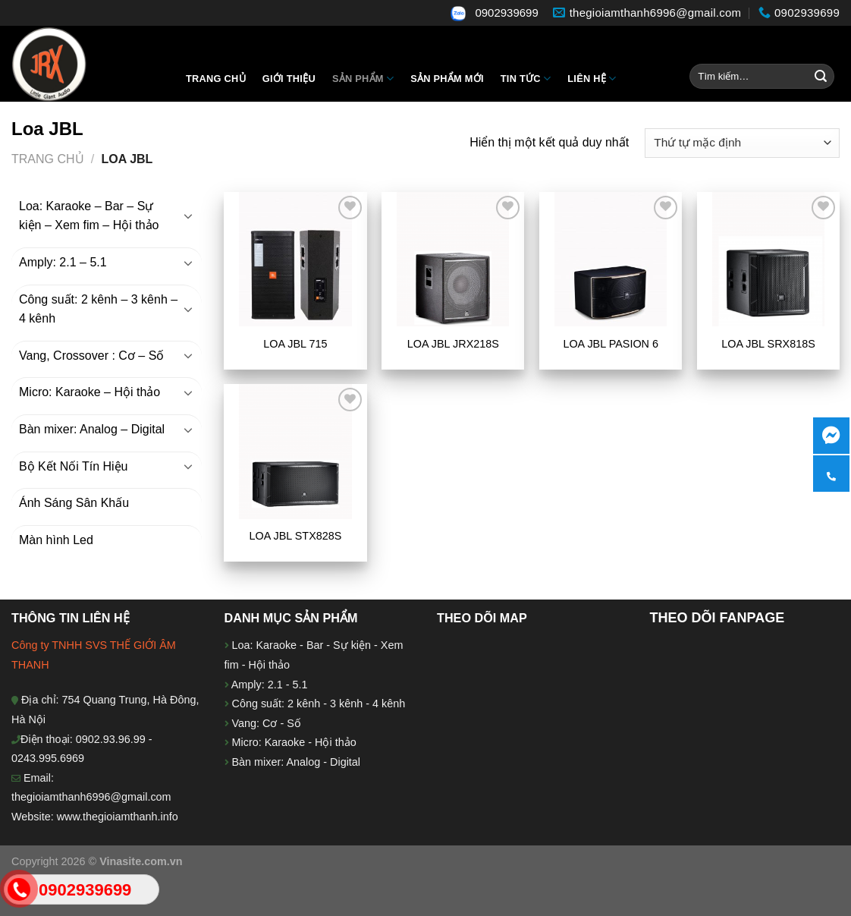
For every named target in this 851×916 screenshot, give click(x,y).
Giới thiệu (289, 78)
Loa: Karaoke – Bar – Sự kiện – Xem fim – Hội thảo (89, 216)
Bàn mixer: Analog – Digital (92, 429)
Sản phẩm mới (447, 78)
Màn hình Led (56, 540)
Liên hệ (591, 78)
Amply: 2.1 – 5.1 (63, 262)
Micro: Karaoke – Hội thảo (89, 392)
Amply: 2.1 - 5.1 (269, 684)
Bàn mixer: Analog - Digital (296, 762)
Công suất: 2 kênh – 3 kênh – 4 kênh (98, 309)
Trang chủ (216, 78)
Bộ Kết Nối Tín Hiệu (73, 466)
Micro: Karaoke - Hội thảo (292, 742)
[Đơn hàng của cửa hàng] (742, 143)
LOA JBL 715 (295, 344)
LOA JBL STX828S (296, 536)
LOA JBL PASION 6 (610, 344)
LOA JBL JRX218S (453, 344)
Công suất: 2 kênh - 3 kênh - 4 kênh (317, 703)
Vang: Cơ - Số (265, 723)
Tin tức (526, 78)
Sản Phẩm (363, 78)
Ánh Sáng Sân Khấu (74, 502)
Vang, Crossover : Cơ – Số (91, 355)
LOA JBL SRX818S (768, 344)
